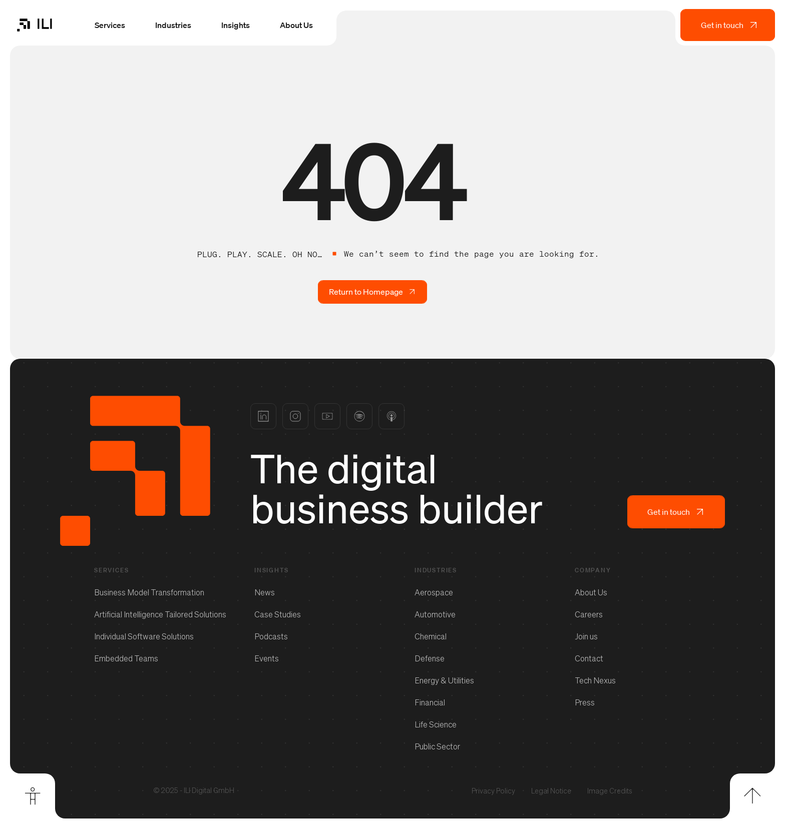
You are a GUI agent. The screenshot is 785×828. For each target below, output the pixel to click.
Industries (173, 26)
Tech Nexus (595, 679)
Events (266, 657)
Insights (235, 26)
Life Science (436, 723)
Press (585, 701)
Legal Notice (551, 790)
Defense (430, 657)
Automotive (435, 613)
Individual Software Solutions (144, 635)
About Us (295, 26)
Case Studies (277, 613)
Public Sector (437, 745)
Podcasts (271, 635)
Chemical (431, 635)
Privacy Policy (493, 790)
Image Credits (609, 790)
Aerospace (434, 591)
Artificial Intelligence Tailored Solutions (160, 613)
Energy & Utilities (444, 679)
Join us (586, 635)
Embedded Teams (126, 657)
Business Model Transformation (149, 591)
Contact (589, 657)
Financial (430, 701)
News (264, 591)
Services (109, 26)
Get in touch (729, 26)
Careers (589, 613)
